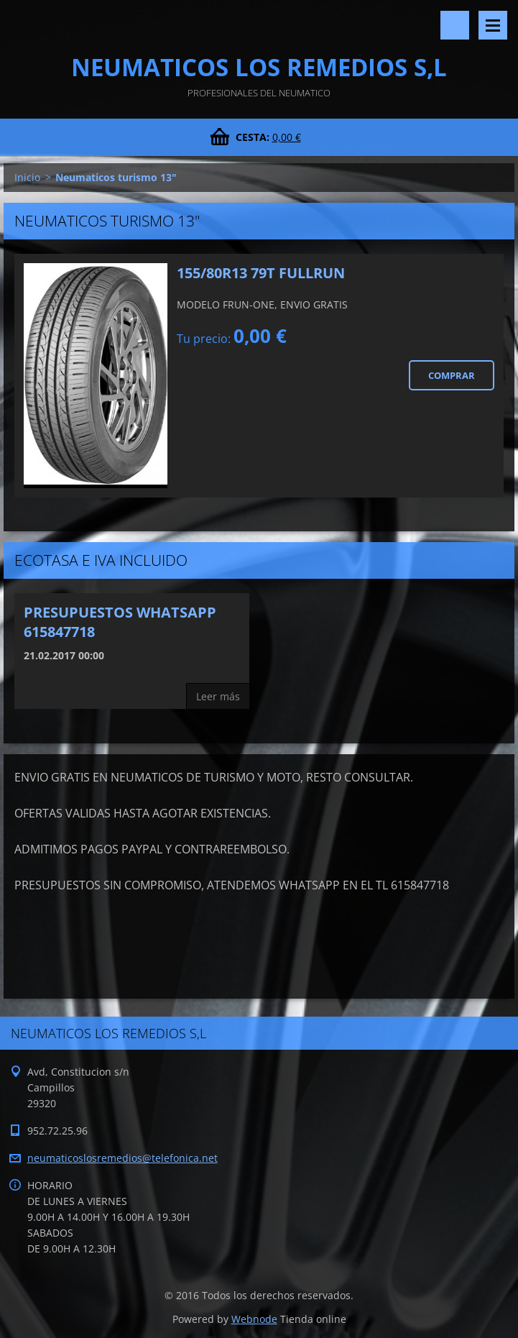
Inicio (27, 177)
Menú (492, 25)
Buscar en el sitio (454, 25)
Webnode (254, 1319)
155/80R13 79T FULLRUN (261, 273)
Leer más (218, 696)
